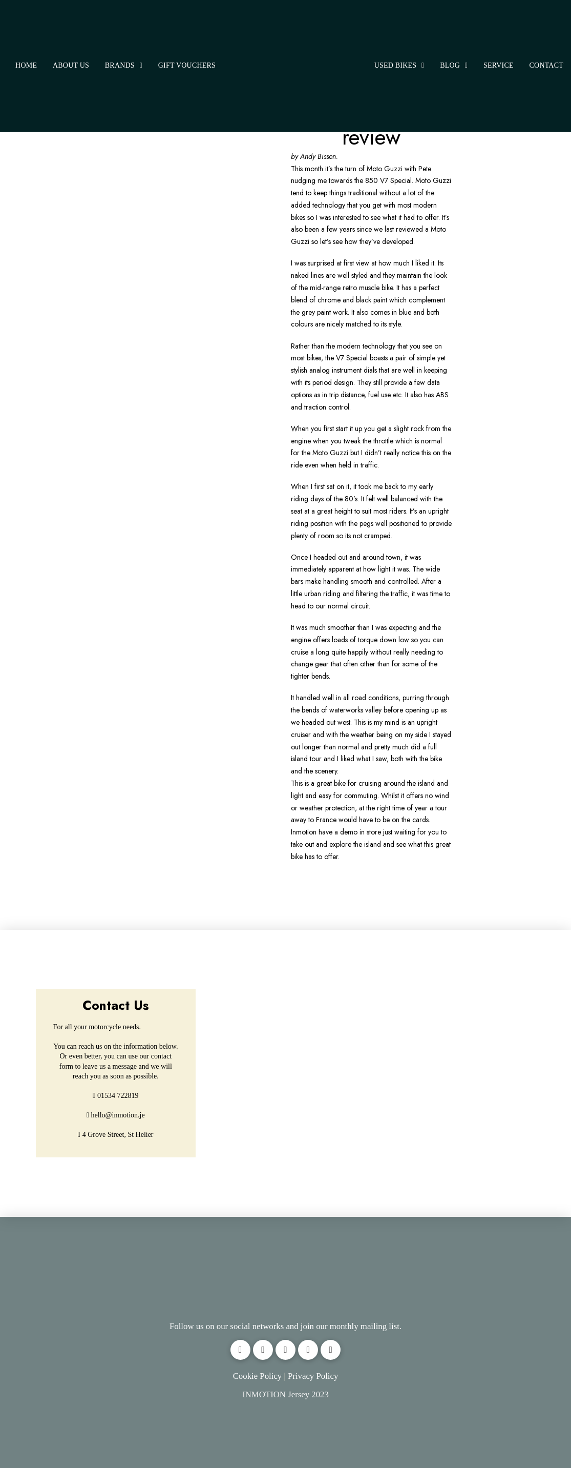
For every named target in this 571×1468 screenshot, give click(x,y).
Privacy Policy (313, 1376)
